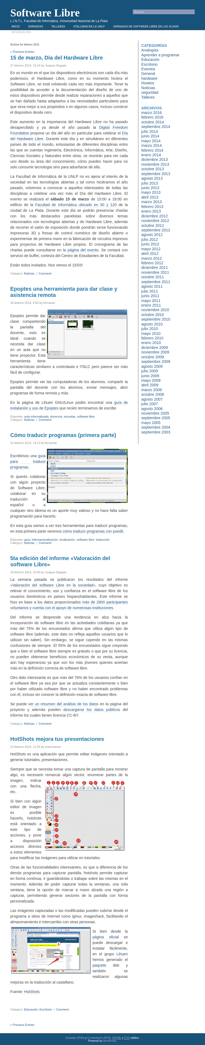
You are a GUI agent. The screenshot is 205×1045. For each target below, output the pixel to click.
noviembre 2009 (155, 352)
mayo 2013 (150, 192)
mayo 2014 (150, 141)
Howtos (147, 83)
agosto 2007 (152, 399)
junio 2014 (150, 136)
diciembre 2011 (154, 267)
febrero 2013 (152, 206)
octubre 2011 (152, 277)
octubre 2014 (152, 122)
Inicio (16, 26)
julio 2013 (149, 183)
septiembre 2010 (155, 319)
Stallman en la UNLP (89, 26)
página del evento (82, 250)
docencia (56, 416)
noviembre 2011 (155, 272)
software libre (86, 416)
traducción (103, 539)
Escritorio (45, 1009)
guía (27, 539)
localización (67, 539)
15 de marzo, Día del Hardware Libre (56, 58)
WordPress (109, 1040)
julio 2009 (149, 371)
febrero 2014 (152, 150)
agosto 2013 (152, 178)
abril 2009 (149, 385)
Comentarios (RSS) (99, 1037)
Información (21, 32)
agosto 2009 (152, 366)
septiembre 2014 (155, 126)
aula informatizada (36, 416)
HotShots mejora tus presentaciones (57, 739)
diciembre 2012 (154, 216)
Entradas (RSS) (75, 1037)
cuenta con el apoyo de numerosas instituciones (72, 608)
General (148, 73)
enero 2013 (151, 211)
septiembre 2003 (155, 432)
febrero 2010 (152, 338)
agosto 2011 (152, 286)
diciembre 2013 (154, 159)
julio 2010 (149, 329)
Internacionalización (45, 539)
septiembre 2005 (155, 418)
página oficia (105, 937)
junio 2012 (150, 244)
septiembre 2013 (155, 174)
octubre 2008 (152, 394)
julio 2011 (149, 291)
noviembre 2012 (155, 220)
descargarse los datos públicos (91, 709)
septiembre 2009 (155, 361)
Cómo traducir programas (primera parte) (63, 435)
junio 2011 (150, 296)
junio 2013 (150, 188)
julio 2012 (149, 239)
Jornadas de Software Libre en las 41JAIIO (146, 26)
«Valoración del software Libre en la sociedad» (52, 585)
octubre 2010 (152, 315)
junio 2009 (150, 376)
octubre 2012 (152, 225)
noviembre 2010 (155, 310)
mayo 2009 (150, 380)
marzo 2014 (151, 145)
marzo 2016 (151, 112)
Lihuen (122, 954)
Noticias (29, 273)
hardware (149, 78)
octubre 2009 (152, 357)
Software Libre (45, 13)
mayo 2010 (150, 333)
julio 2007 (149, 404)
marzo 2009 (151, 390)
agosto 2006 (152, 409)
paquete (99, 965)
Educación (31, 1009)
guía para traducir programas (28, 461)
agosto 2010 (152, 324)
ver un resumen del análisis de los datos (63, 704)
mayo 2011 (150, 300)
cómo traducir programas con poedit (93, 531)
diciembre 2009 (154, 347)
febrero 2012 (152, 263)
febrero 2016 (152, 117)
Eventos (148, 69)
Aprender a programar (160, 55)
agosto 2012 (152, 234)
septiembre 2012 (155, 230)
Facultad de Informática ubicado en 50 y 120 (76, 205)
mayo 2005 (150, 423)
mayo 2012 (150, 249)
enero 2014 (151, 155)
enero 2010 (151, 343)
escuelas (69, 416)
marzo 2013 (151, 202)
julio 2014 (149, 131)
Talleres (58, 26)
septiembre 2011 (155, 282)
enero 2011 (151, 305)
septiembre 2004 (155, 427)
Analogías (150, 50)
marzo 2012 (151, 258)
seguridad (149, 92)
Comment (45, 273)
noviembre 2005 (155, 413)
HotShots (32, 992)
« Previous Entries (22, 51)
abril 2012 (149, 253)
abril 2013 (149, 197)
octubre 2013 (152, 169)
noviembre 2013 (155, 164)
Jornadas (35, 26)
